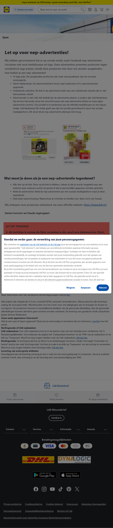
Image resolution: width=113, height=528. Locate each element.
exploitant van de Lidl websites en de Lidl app (40, 244)
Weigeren (70, 287)
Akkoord (103, 287)
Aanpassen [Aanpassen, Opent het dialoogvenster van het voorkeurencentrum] (85, 287)
